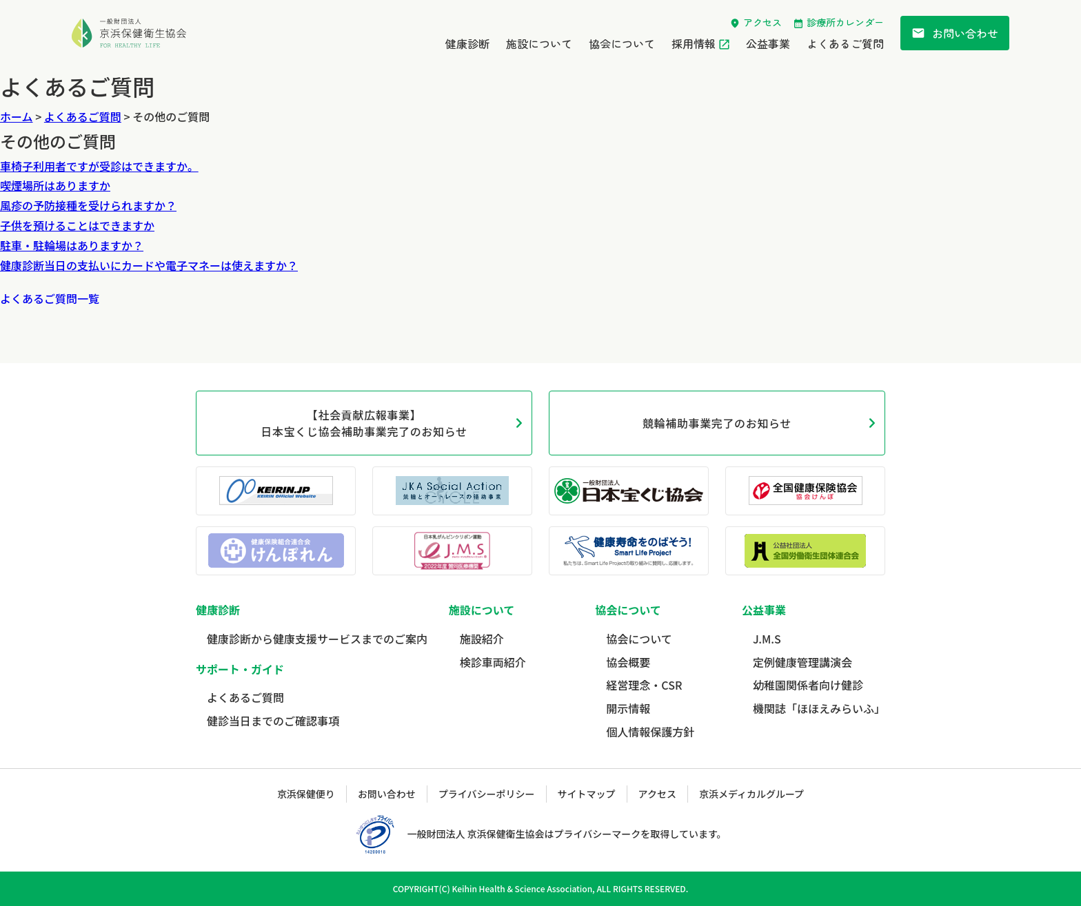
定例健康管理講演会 (802, 662)
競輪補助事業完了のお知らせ (717, 423)
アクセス (762, 22)
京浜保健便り (306, 794)
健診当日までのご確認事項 (273, 720)
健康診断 (467, 43)
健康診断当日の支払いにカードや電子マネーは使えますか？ (149, 265)
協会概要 (628, 662)
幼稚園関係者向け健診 (808, 685)
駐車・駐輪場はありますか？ (71, 245)
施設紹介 (482, 638)
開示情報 (628, 708)
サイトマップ (587, 794)
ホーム (16, 116)
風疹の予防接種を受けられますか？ (88, 205)
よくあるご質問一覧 (49, 298)
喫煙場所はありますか (55, 185)
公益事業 (768, 43)
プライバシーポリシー (486, 794)
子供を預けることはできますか (77, 225)
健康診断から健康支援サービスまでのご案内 (317, 638)
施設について (539, 43)
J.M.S (767, 638)
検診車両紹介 (493, 662)
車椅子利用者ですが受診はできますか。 (99, 166)
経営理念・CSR (644, 685)
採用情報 (693, 43)
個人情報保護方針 (650, 731)
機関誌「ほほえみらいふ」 (819, 708)
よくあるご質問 (845, 43)
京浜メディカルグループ (751, 794)
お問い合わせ (954, 33)
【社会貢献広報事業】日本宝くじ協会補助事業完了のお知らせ (364, 423)
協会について (622, 43)
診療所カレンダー (845, 22)
